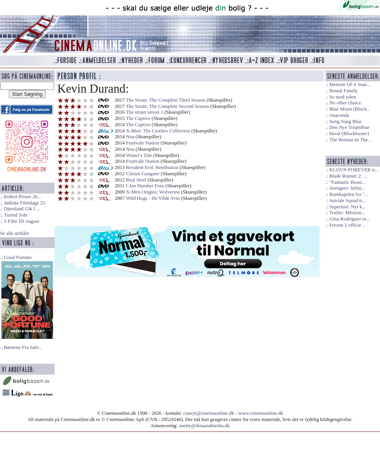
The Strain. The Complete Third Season (165, 100)
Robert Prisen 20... (22, 196)
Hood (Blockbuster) (349, 133)
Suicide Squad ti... (347, 200)
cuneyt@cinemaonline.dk (208, 413)
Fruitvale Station (142, 143)
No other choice (345, 103)
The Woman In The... (350, 140)
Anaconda (339, 115)
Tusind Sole (16, 215)
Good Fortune (18, 257)
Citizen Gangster (142, 173)
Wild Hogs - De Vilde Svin (153, 198)
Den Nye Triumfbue (349, 127)
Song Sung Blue (345, 121)
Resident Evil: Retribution (152, 167)
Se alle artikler (14, 233)
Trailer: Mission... (347, 212)
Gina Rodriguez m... (349, 219)
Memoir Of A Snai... (349, 84)
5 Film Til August (21, 221)
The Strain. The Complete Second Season (167, 106)
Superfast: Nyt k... (347, 207)
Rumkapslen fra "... (348, 194)
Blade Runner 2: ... (348, 176)
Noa (130, 136)
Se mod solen (342, 97)
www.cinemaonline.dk (261, 413)
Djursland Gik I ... (22, 208)
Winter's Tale (139, 155)
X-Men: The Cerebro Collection (158, 131)
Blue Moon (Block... (350, 109)
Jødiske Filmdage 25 (24, 203)
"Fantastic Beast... (347, 182)
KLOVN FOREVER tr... (353, 170)
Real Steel (136, 180)
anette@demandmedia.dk (204, 425)
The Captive (138, 118)
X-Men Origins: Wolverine (153, 192)
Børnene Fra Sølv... (23, 347)
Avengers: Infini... (347, 188)
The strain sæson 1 (144, 112)
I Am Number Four (145, 185)
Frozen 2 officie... (347, 225)
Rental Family (343, 90)
